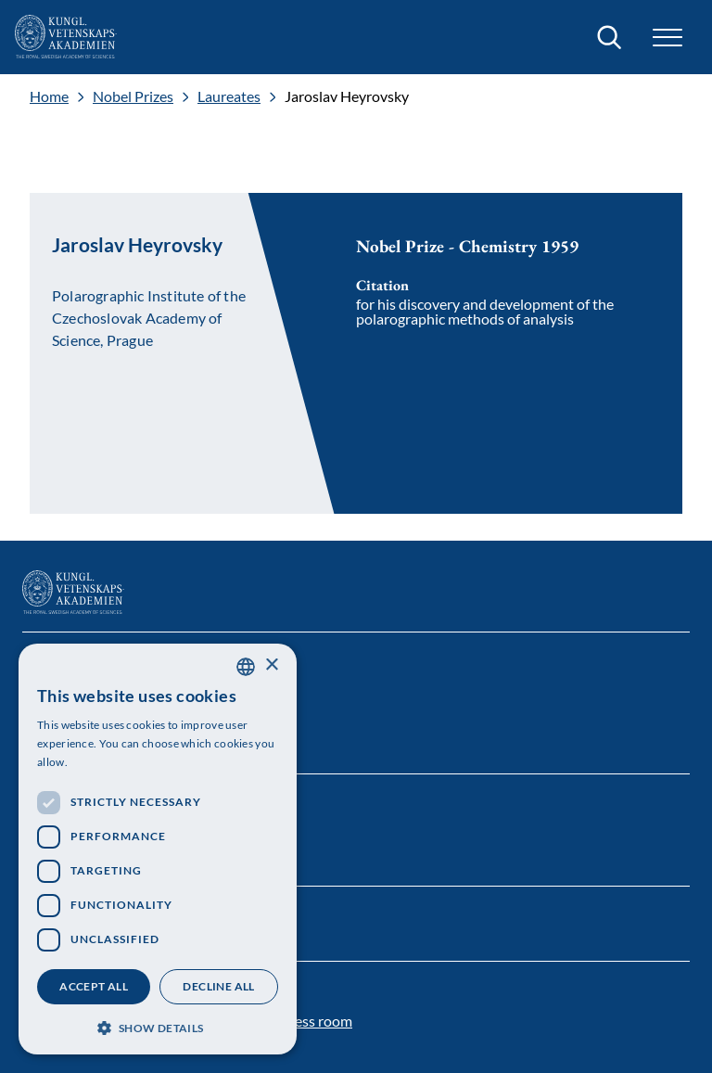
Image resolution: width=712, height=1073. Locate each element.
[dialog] (158, 849)
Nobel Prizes (133, 96)
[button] (667, 37)
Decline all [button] (218, 986)
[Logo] (66, 37)
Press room (316, 1020)
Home (49, 96)
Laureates (229, 96)
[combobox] (245, 667)
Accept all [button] (93, 986)
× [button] (271, 665)
